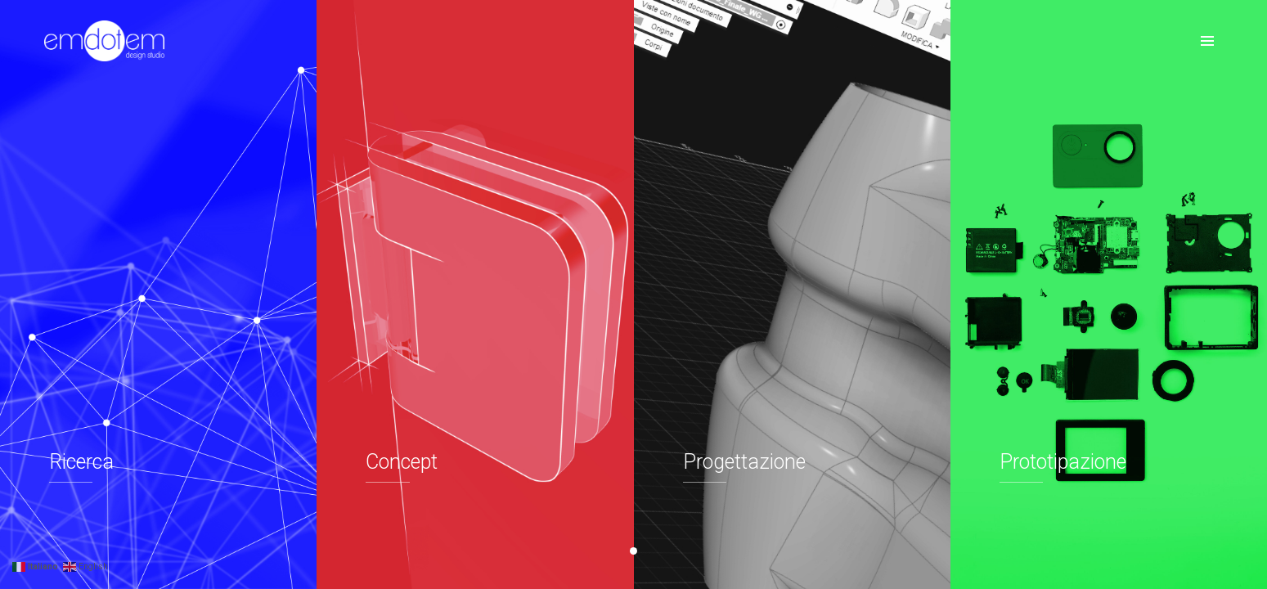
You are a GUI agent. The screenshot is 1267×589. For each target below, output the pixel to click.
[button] (633, 551)
